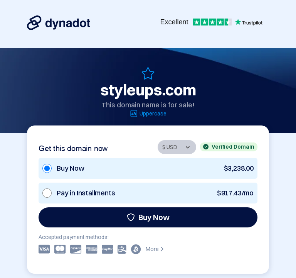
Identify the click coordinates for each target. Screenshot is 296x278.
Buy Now (148, 217)
